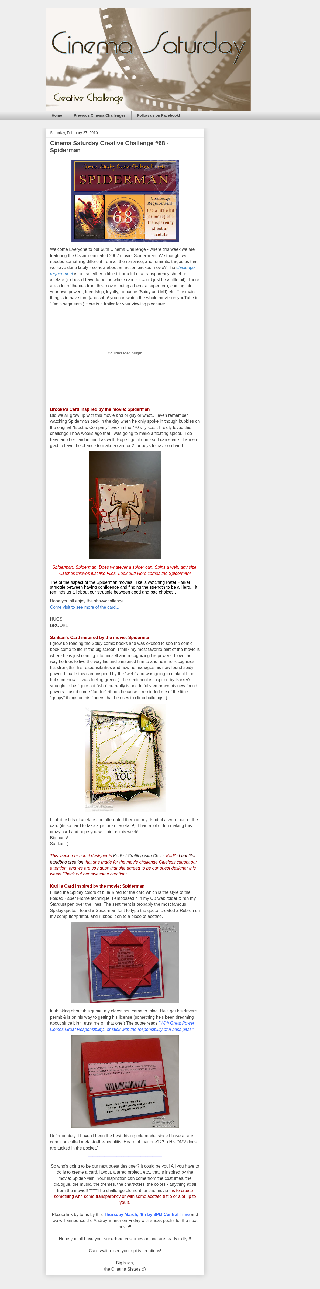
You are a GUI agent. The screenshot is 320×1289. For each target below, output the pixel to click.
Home (57, 115)
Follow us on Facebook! (158, 115)
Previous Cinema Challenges (99, 115)
